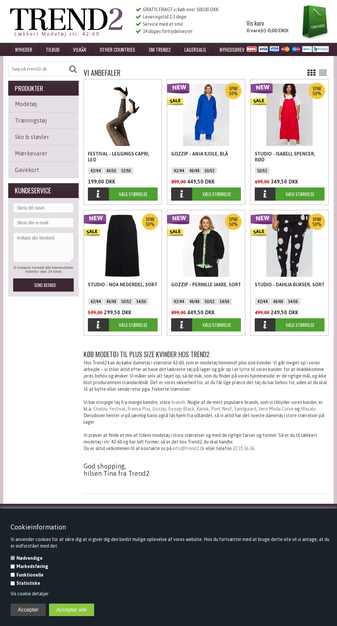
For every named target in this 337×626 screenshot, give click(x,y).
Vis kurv (255, 23)
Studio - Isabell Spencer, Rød (285, 156)
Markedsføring (32, 566)
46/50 (111, 170)
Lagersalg (195, 49)
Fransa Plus (138, 409)
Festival (117, 409)
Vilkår (79, 49)
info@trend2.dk (189, 448)
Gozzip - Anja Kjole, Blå (199, 153)
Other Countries (117, 49)
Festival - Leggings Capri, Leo (118, 156)
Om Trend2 (160, 49)
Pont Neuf (221, 409)
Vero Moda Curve (276, 409)
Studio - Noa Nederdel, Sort (122, 284)
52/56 (126, 170)
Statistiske (28, 583)
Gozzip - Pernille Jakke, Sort (206, 284)
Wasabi (308, 409)
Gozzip (159, 409)
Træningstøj (31, 120)
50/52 (210, 170)
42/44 (96, 170)
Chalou (100, 409)
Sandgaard (245, 409)
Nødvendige (29, 558)
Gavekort (27, 169)
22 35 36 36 (243, 448)
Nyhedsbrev (232, 49)
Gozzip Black (181, 409)
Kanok (202, 409)
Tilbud (53, 49)
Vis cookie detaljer (30, 593)
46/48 (194, 170)
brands (178, 402)
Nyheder (23, 49)
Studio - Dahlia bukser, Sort (289, 284)
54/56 (141, 301)
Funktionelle (29, 575)
